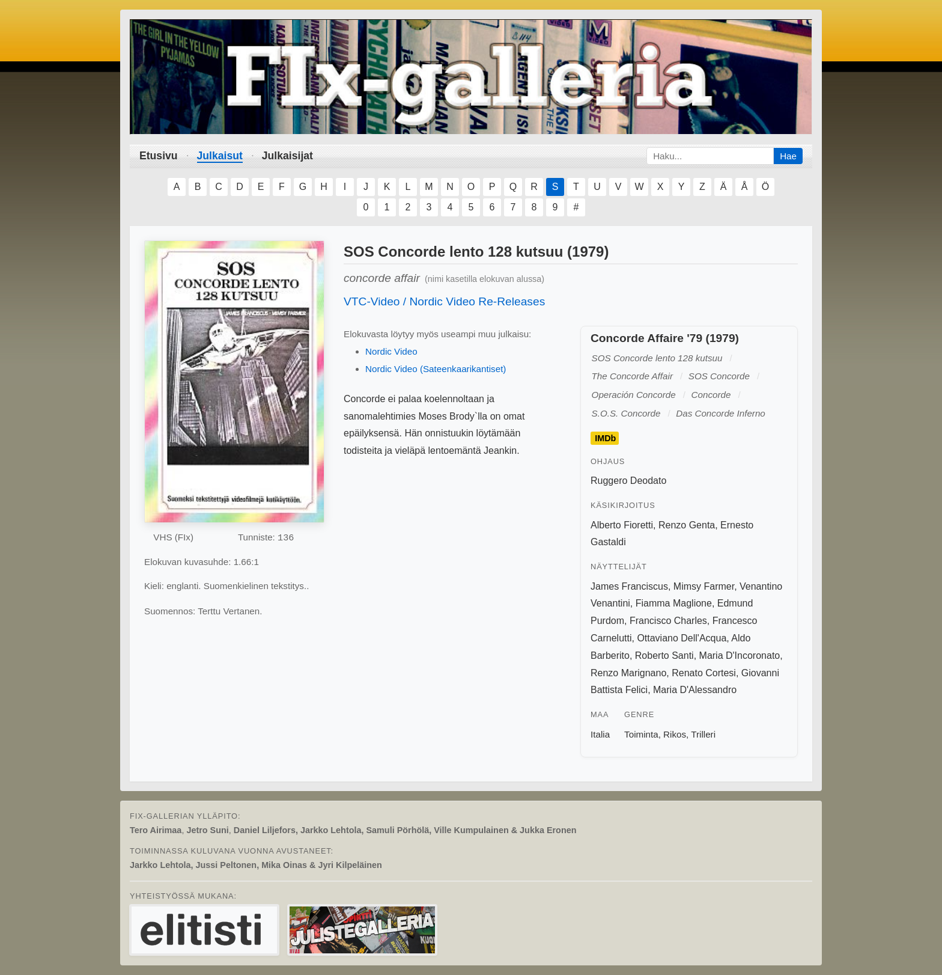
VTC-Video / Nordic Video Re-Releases (444, 301)
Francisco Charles (668, 621)
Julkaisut (220, 156)
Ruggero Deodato (628, 480)
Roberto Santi (664, 655)
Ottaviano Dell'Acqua (681, 638)
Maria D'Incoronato (739, 655)
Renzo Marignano (628, 673)
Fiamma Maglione (674, 603)
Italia (600, 734)
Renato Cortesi (704, 673)
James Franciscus (629, 586)
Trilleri (703, 734)
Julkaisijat (287, 156)
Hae (788, 156)
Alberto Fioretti (622, 525)
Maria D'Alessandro (695, 690)
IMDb (605, 438)
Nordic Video (391, 351)
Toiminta (641, 734)
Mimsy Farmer (703, 586)
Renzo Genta (686, 525)
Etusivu (158, 156)
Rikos (674, 734)
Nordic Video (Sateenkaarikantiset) (435, 369)
